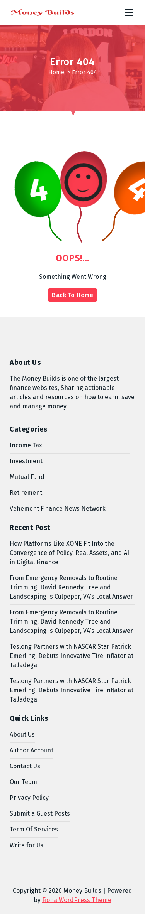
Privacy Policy (29, 797)
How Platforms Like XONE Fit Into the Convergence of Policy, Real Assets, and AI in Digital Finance (69, 553)
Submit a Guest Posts (40, 813)
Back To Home (72, 295)
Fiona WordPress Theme (76, 900)
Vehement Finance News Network (58, 508)
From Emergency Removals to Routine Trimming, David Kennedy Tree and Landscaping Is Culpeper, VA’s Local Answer (71, 587)
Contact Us (25, 766)
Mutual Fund (27, 477)
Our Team (23, 782)
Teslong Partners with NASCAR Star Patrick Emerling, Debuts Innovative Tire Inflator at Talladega (71, 656)
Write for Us (26, 845)
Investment (26, 461)
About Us (22, 734)
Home (56, 72)
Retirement (26, 492)
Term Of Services (34, 829)
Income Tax (26, 445)
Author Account (31, 750)
